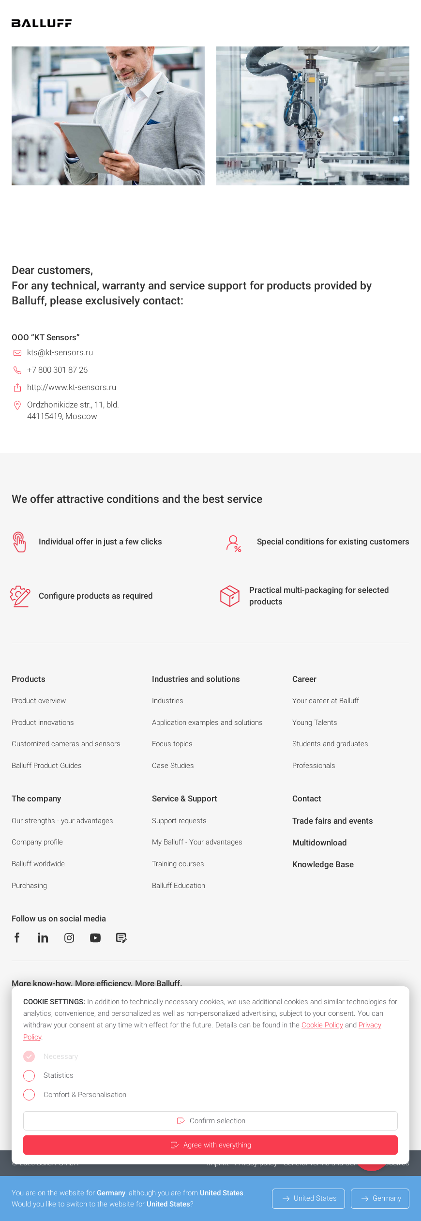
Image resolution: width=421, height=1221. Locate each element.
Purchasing (29, 885)
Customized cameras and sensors (66, 743)
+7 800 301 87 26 (57, 370)
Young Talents (314, 722)
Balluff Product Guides (47, 765)
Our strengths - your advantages (62, 820)
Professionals (313, 765)
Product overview (39, 700)
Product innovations (43, 722)
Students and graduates (330, 743)
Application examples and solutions (207, 722)
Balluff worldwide (38, 863)
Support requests (179, 820)
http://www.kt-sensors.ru (71, 387)
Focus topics (172, 743)
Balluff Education (178, 885)
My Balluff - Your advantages (197, 842)
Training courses (178, 863)
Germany (380, 1199)
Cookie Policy (322, 1025)
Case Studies (173, 765)
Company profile (37, 842)
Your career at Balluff (325, 700)
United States (308, 1199)
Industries (167, 700)
